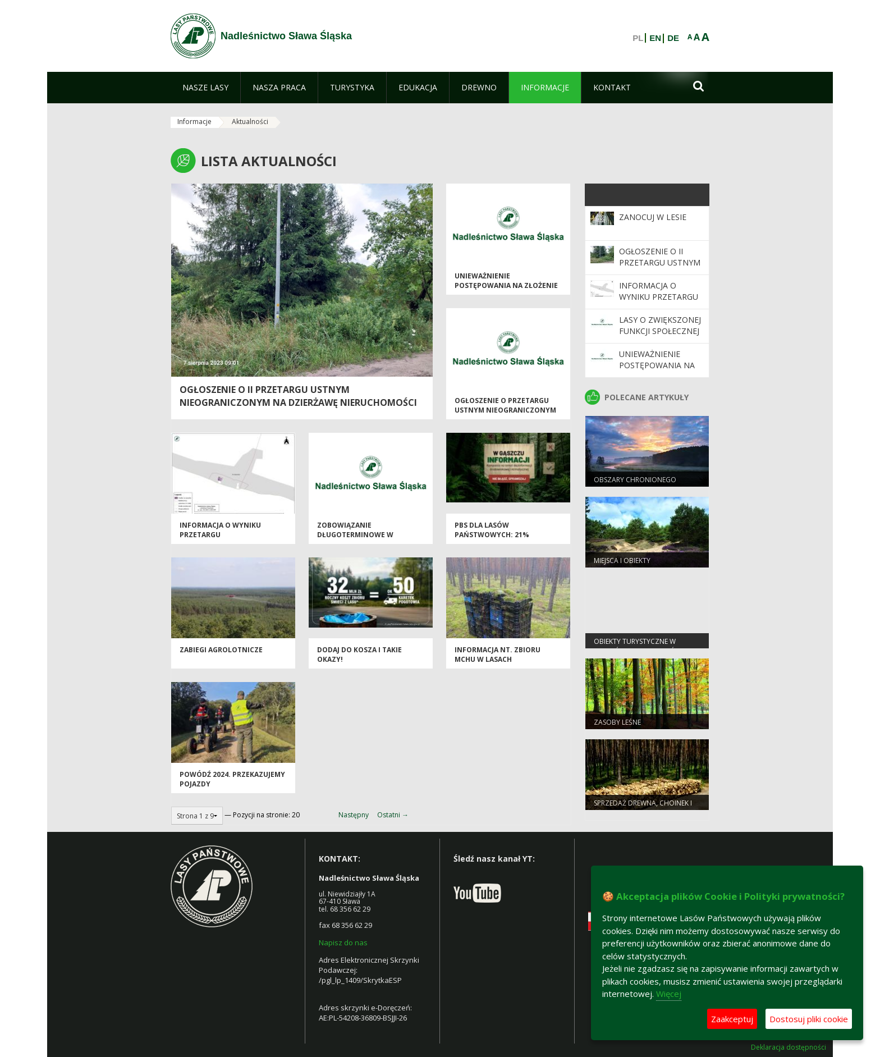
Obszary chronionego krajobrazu (635, 484)
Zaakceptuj (732, 1018)
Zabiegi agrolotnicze (221, 650)
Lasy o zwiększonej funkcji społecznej (660, 325)
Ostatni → (393, 815)
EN (655, 38)
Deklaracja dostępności (788, 1047)
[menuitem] (205, 87)
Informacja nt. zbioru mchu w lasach (497, 654)
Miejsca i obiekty (622, 560)
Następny (353, 815)
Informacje (194, 121)
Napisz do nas (343, 942)
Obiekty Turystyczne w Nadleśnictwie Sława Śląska (644, 646)
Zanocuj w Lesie (652, 217)
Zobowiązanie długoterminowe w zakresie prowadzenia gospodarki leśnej (359, 539)
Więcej (668, 993)
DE (673, 38)
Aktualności (250, 121)
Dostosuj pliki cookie (808, 1018)
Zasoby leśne (617, 722)
